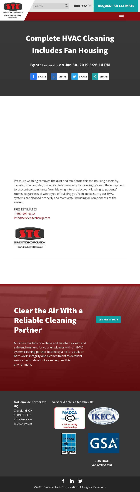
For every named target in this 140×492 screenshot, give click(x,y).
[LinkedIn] (72, 481)
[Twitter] (80, 481)
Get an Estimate (108, 319)
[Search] (51, 6)
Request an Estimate (116, 5)
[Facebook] (63, 481)
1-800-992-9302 (24, 214)
